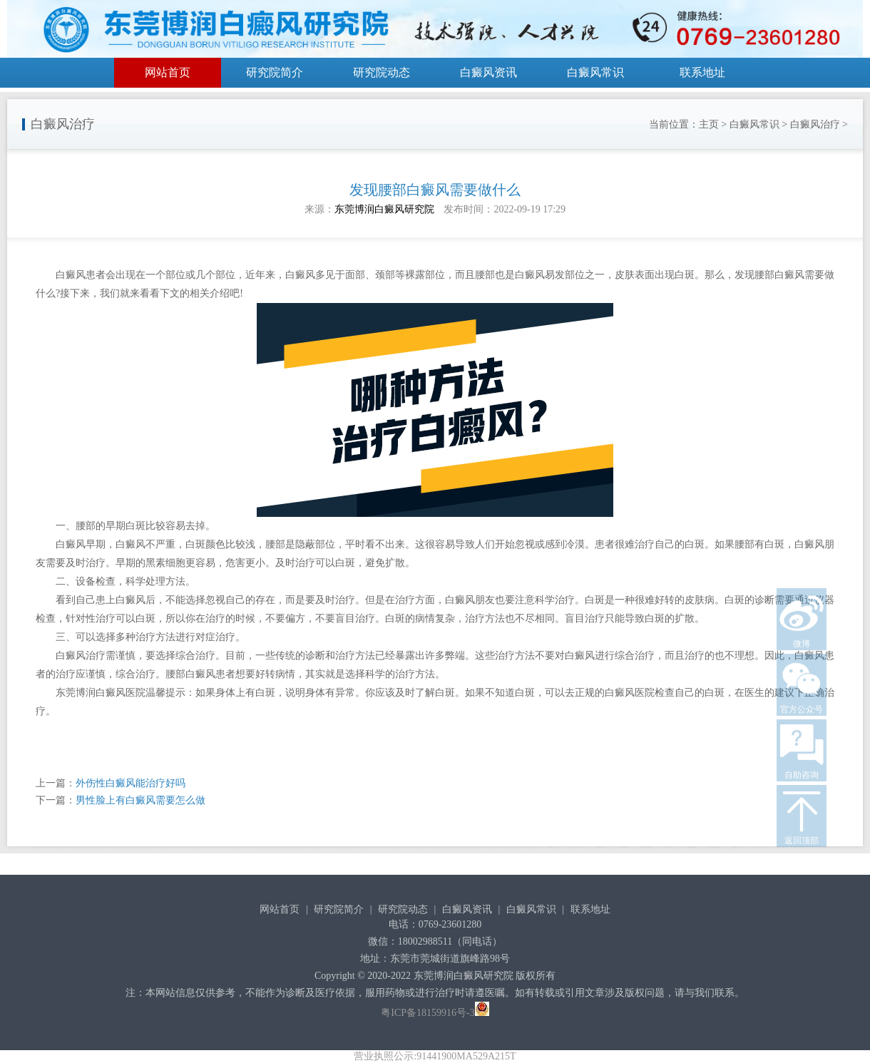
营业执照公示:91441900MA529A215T (435, 1056)
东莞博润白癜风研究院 (384, 209)
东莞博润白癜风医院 (100, 692)
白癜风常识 (595, 72)
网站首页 (167, 72)
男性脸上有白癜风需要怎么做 (140, 800)
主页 (709, 124)
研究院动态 (381, 72)
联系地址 (702, 72)
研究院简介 (274, 72)
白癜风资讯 (488, 72)
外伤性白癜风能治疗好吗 (130, 783)
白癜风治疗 (815, 124)
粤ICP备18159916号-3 (427, 1012)
